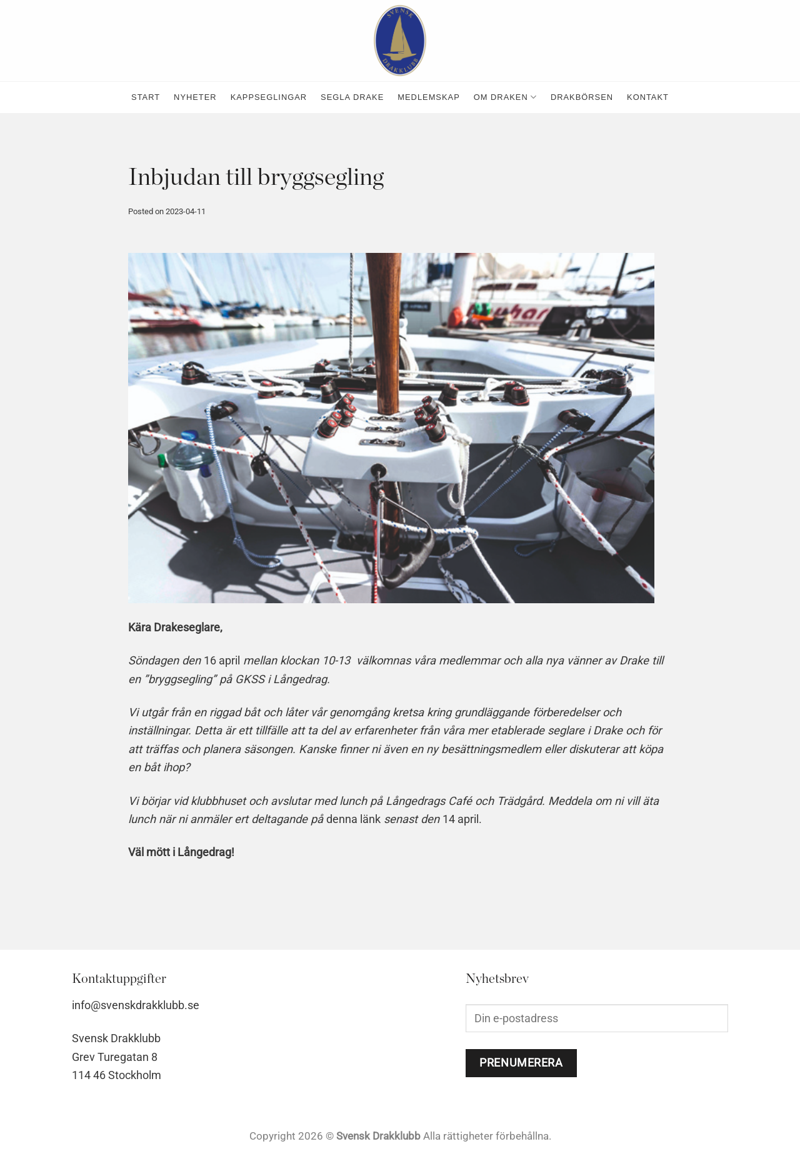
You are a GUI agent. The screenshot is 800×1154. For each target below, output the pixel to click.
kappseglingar (269, 97)
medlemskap (428, 97)
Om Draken (505, 97)
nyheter (195, 97)
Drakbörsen (582, 97)
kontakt (648, 97)
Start (145, 97)
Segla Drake (352, 97)
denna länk (353, 819)
